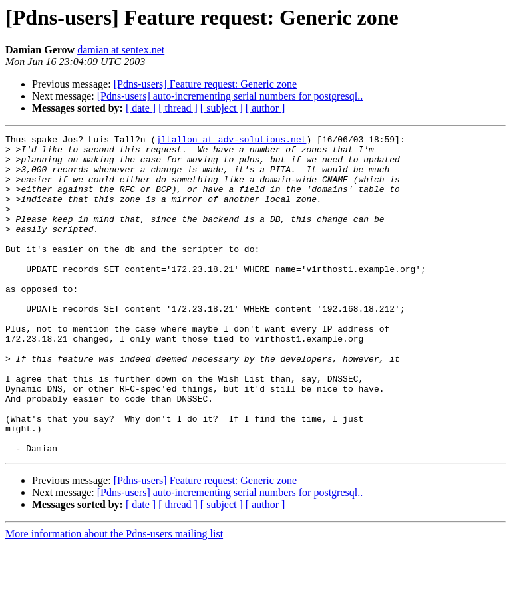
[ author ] (265, 108)
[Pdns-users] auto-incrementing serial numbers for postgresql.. (230, 96)
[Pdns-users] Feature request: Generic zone (205, 84)
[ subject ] (221, 108)
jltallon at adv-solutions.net (231, 141)
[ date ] (141, 108)
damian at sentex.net (120, 49)
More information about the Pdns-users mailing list (114, 597)
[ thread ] (178, 108)
